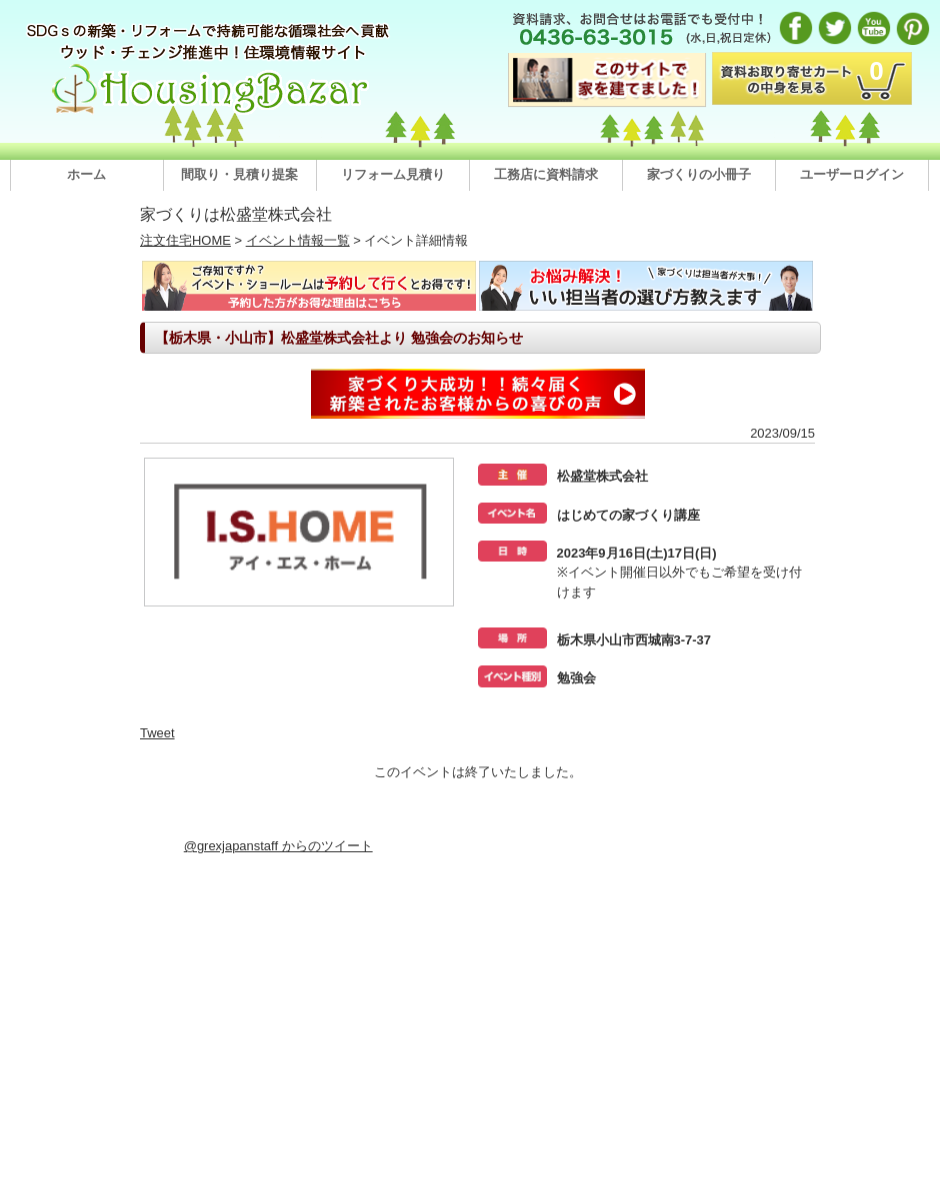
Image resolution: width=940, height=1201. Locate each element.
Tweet (157, 732)
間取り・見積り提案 (239, 174)
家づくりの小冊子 (699, 174)
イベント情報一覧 (298, 240)
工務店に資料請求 (546, 174)
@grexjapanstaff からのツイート (278, 845)
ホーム (86, 174)
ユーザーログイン (852, 174)
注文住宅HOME (185, 240)
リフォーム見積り (393, 174)
